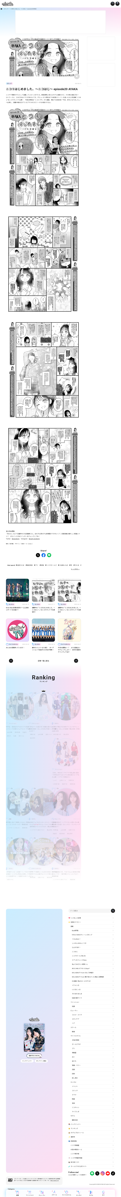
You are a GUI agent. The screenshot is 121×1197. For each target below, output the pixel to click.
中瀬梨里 (55, 830)
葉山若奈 (66, 734)
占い (103, 1193)
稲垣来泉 (30, 565)
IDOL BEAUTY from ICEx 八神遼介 (83, 973)
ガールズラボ (76, 1044)
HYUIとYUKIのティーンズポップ (82, 935)
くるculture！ (76, 939)
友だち (74, 1061)
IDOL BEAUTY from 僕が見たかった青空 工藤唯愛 (88, 977)
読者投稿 (72, 1141)
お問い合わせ (99, 1178)
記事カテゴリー (74, 922)
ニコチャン (75, 1107)
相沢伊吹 (32, 738)
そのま (77, 565)
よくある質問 (91, 1178)
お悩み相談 (75, 1040)
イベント (75, 1086)
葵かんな (22, 736)
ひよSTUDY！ (76, 947)
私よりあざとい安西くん (80, 964)
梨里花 (25, 732)
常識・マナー (76, 1065)
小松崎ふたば (63, 565)
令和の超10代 (57, 734)
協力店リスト (73, 1162)
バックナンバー (27, 1061)
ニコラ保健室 (75, 1145)
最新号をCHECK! (34, 1056)
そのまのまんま (77, 994)
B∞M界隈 (75, 930)
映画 (73, 1099)
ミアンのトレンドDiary (79, 960)
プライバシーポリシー (74, 1178)
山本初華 (9, 732)
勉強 (73, 1032)
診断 (73, 1074)
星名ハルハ (49, 734)
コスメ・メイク (77, 1015)
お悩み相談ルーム (76, 1149)
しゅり (55, 780)
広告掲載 (83, 1178)
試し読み (75, 1078)
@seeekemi (15, 539)
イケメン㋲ (75, 985)
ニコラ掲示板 (75, 1154)
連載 (17, 1193)
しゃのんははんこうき (79, 943)
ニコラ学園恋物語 (75, 1158)
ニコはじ (75, 952)
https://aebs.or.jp (54, 1180)
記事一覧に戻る (43, 661)
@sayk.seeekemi (34, 539)
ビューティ (42, 1193)
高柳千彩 (65, 784)
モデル (91, 1193)
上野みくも (63, 780)
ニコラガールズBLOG (13, 828)
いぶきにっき (76, 989)
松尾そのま (20, 565)
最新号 (71, 1137)
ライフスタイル (66, 1193)
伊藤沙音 (32, 734)
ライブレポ (75, 1112)
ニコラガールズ (52, 565)
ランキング (73, 1129)
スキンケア (75, 1019)
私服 (15, 736)
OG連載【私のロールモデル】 (81, 981)
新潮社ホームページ (109, 1178)
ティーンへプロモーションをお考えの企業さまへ (102, 1180)
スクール (54, 1193)
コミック (6, 9)
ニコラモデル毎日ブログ (37, 830)
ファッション (30, 1193)
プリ (36, 565)
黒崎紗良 (73, 784)
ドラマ (74, 1095)
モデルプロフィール (76, 1133)
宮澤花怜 (72, 780)
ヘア (73, 1023)
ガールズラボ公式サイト (77, 1166)
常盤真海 (73, 879)
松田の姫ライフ (77, 998)
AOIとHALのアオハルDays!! (81, 968)
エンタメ (78, 1193)
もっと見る (74, 569)
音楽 (73, 1103)
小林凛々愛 (56, 784)
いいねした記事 (74, 918)
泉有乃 (9, 736)
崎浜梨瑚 (17, 732)
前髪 (42, 565)
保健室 (74, 1053)
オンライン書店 (41, 1061)
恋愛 (73, 1069)
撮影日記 (75, 1120)
